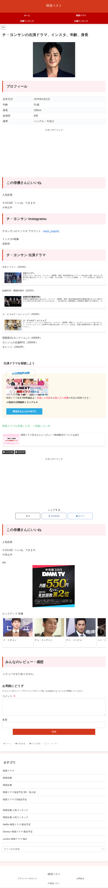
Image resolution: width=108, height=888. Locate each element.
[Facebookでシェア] (54, 516)
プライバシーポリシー (27, 879)
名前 (4, 720)
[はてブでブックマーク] (80, 516)
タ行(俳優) (8, 453)
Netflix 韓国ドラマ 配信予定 (17, 825)
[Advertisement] (54, 155)
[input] (54, 850)
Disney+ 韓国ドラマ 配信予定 (18, 832)
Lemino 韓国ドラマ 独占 (15, 839)
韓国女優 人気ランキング (15, 818)
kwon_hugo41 (51, 231)
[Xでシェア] (27, 516)
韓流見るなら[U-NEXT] (24, 412)
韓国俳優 (20, 453)
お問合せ (80, 879)
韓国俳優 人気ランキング (15, 810)
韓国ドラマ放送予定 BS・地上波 (19, 792)
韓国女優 (7, 785)
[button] (100, 632)
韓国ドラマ (8, 771)
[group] (17, 633)
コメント (9, 696)
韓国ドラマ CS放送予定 (15, 800)
